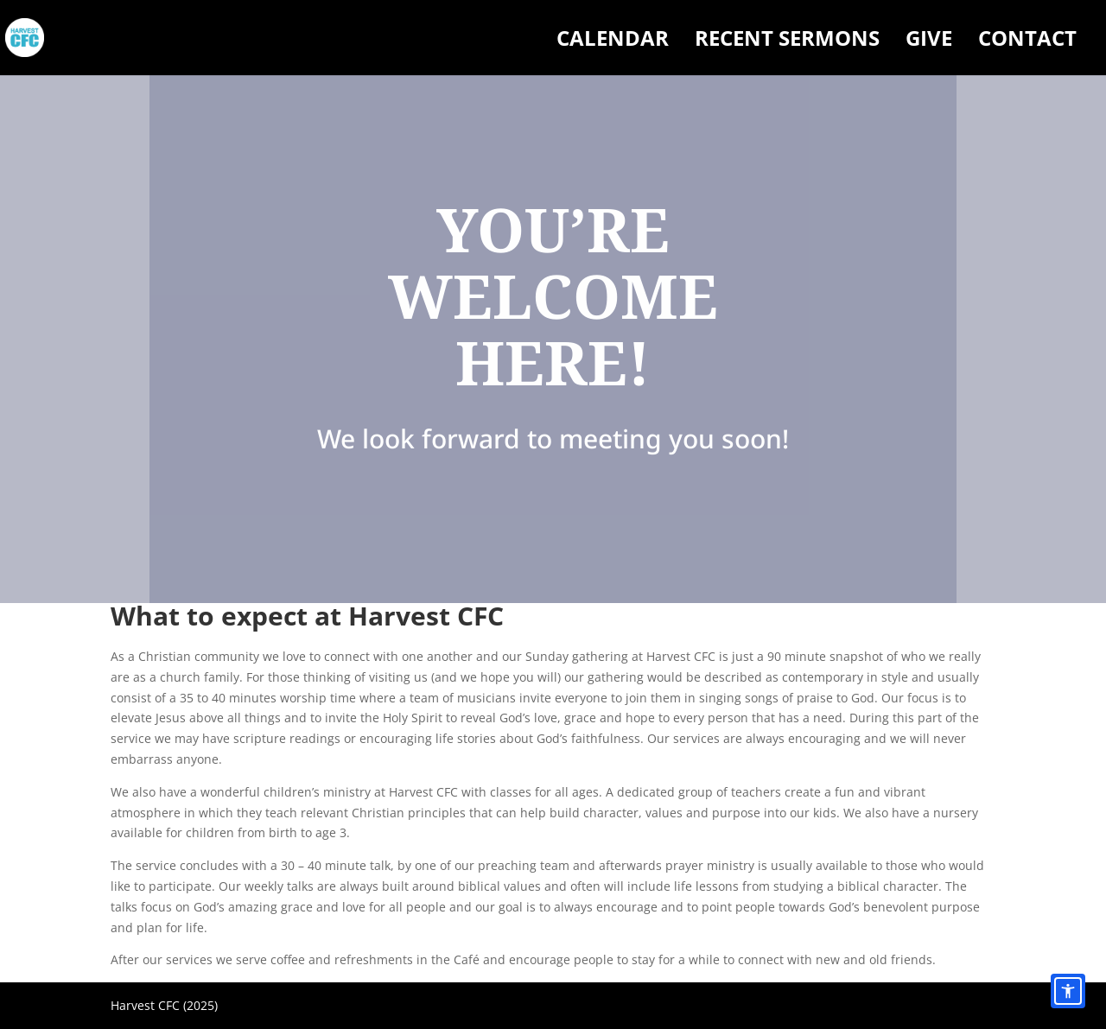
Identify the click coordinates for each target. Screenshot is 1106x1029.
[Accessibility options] (1068, 991)
